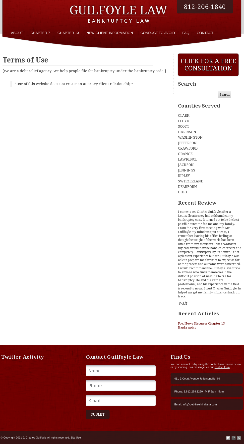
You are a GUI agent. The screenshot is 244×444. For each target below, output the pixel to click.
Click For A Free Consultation (208, 64)
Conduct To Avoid (157, 33)
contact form (222, 367)
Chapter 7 (40, 33)
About (17, 33)
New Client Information (109, 33)
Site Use (75, 437)
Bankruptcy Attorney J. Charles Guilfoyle (119, 13)
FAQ (185, 33)
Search (225, 94)
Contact (205, 33)
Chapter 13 (68, 33)
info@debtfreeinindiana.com (200, 404)
